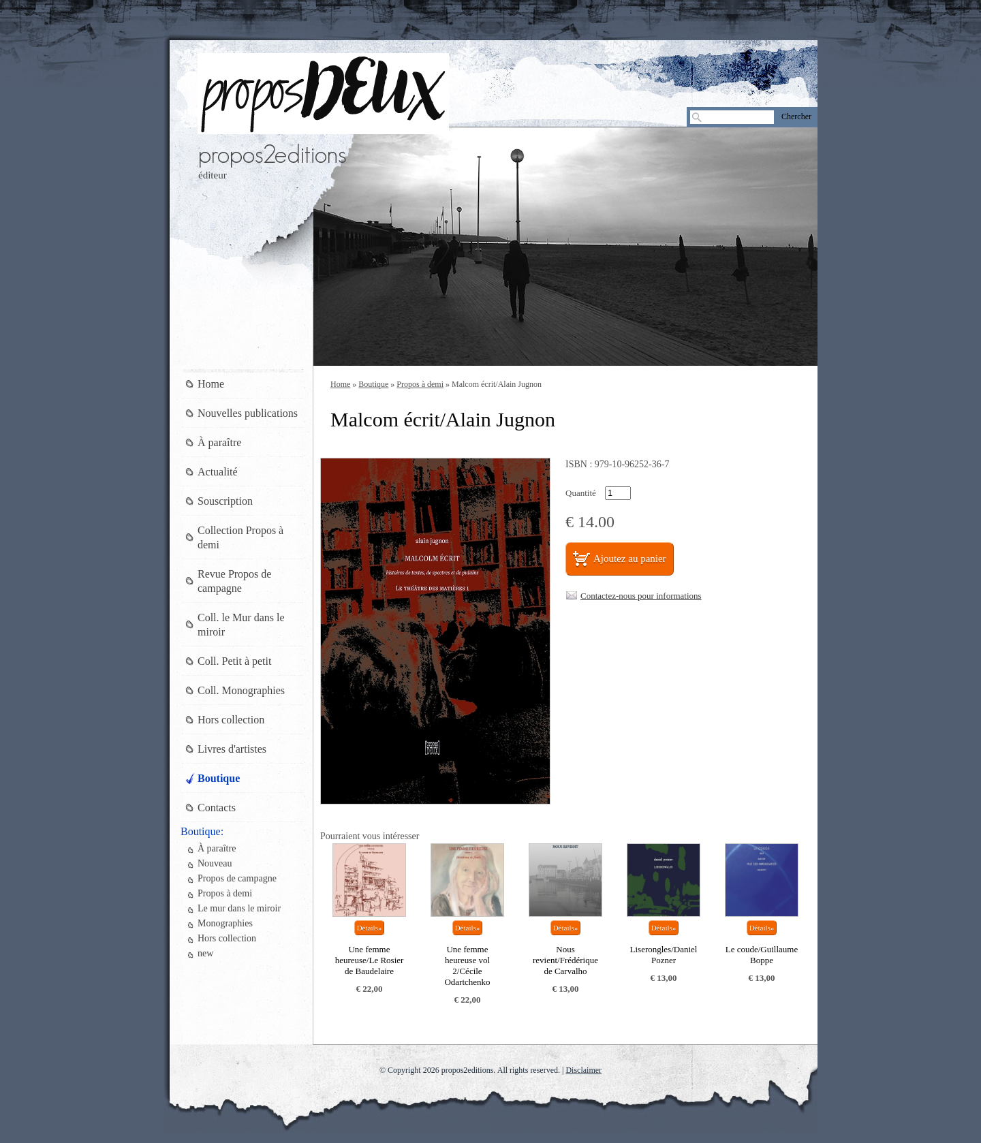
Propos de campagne (237, 878)
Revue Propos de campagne (234, 581)
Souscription (225, 501)
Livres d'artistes (232, 749)
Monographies (225, 923)
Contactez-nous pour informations (641, 596)
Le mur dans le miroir (239, 908)
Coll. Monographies (241, 690)
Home (340, 384)
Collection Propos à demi (240, 537)
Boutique (373, 384)
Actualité (218, 471)
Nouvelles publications (248, 413)
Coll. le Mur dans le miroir (241, 625)
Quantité (580, 493)
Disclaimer (583, 1070)
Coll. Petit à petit (234, 661)
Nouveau (215, 863)
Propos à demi (419, 384)
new (205, 953)
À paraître (219, 442)
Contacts (217, 807)
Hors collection (231, 719)
